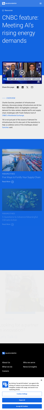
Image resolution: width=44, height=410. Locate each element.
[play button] (22, 73)
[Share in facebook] (18, 87)
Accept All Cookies (22, 407)
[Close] (41, 381)
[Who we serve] (32, 362)
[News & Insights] (32, 367)
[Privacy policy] (32, 378)
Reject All (22, 401)
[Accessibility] (11, 378)
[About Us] (11, 362)
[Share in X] (27, 87)
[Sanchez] (5, 127)
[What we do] (11, 367)
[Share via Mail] (32, 87)
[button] (40, 3)
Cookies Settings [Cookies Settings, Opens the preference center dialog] (22, 395)
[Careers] (11, 371)
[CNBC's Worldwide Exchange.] (13, 115)
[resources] (22, 10)
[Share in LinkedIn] (22, 87)
